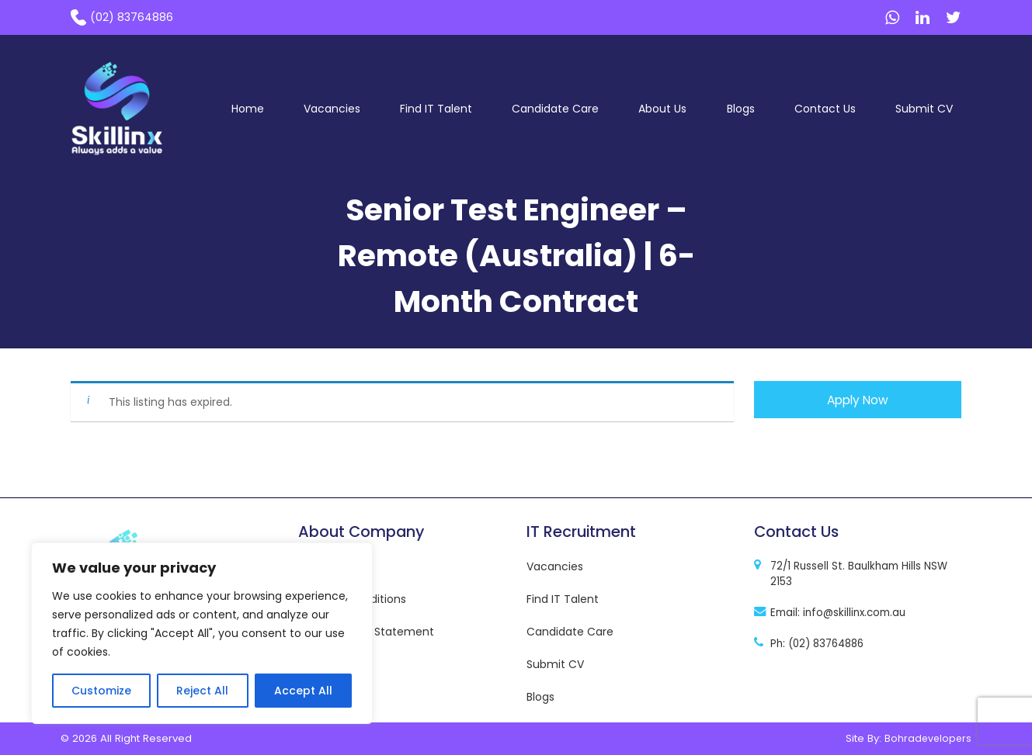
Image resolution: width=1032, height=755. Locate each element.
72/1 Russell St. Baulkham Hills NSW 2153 (858, 574)
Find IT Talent (436, 108)
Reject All (202, 690)
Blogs (741, 108)
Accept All (303, 690)
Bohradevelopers (927, 738)
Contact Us (825, 108)
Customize (101, 690)
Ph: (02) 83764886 (816, 643)
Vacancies (332, 108)
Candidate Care (555, 108)
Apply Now (857, 400)
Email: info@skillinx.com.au (837, 612)
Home (247, 108)
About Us (662, 108)
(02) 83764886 (131, 17)
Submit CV (924, 108)
